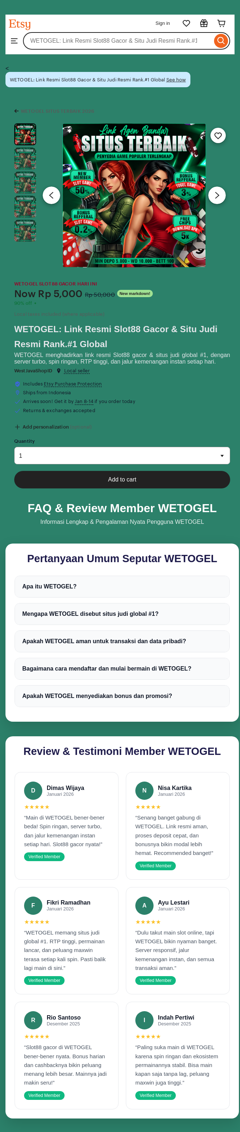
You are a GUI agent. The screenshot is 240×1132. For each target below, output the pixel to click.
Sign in (162, 23)
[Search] (221, 41)
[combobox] (117, 41)
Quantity (24, 441)
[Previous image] (51, 195)
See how (176, 79)
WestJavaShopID (33, 370)
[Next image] (217, 195)
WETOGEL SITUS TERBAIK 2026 (57, 111)
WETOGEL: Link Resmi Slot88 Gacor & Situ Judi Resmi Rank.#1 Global (115, 336)
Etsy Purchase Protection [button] (73, 384)
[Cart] (221, 23)
